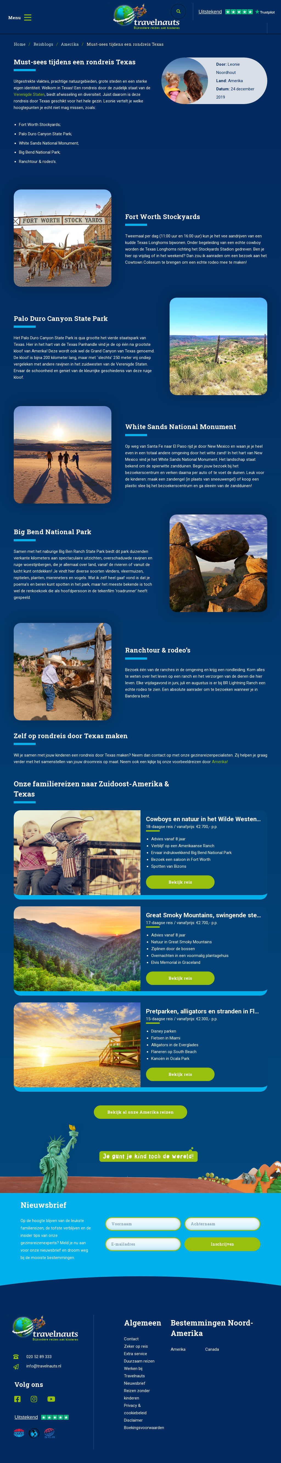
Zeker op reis (136, 1346)
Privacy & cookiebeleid (135, 1409)
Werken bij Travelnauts (134, 1372)
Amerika (178, 1349)
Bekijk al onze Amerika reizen (140, 1112)
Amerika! (220, 761)
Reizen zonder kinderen (137, 1394)
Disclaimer (133, 1420)
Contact (131, 1338)
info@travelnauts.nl (43, 1366)
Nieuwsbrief (134, 1383)
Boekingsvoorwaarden (140, 1427)
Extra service (135, 1353)
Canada (212, 1349)
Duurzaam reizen (139, 1361)
